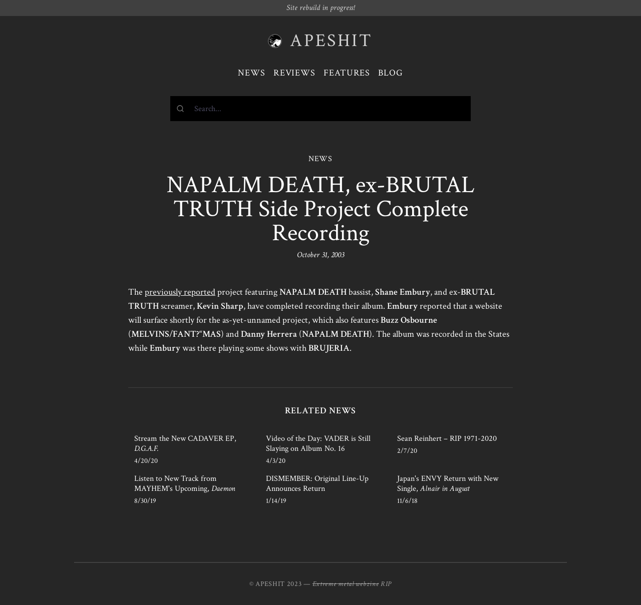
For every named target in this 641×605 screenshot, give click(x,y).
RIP (386, 583)
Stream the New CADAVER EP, (185, 443)
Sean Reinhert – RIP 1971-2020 (447, 438)
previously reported (180, 292)
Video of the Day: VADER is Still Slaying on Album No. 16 (318, 443)
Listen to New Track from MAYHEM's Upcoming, (184, 483)
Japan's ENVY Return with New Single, (447, 483)
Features (347, 73)
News (251, 73)
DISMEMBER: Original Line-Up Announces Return (317, 483)
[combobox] (320, 108)
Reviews (294, 73)
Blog (390, 73)
